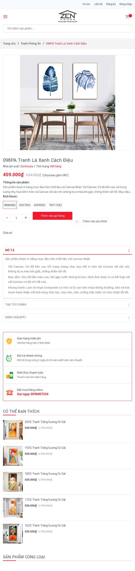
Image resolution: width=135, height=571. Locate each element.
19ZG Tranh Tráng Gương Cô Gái (45, 447)
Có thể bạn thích (21, 411)
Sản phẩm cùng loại (24, 556)
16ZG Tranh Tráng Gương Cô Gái (45, 525)
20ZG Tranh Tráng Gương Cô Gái (45, 421)
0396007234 (39, 394)
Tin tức (86, 4)
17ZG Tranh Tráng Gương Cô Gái (45, 499)
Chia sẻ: (7, 232)
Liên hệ (98, 4)
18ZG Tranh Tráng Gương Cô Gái (45, 473)
